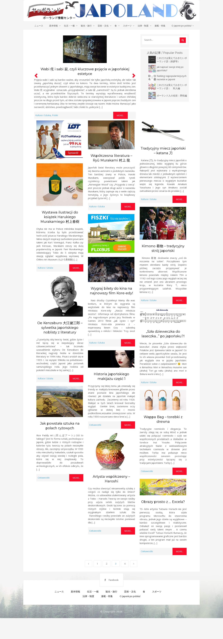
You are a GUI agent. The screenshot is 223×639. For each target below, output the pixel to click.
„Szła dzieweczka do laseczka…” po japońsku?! (163, 333)
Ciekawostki (95, 425)
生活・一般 (69, 25)
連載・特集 (160, 25)
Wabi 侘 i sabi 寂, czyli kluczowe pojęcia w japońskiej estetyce (85, 71)
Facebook (109, 581)
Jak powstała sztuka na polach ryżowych (60, 426)
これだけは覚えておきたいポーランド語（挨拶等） (172, 59)
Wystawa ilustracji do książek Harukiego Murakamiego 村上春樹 (59, 217)
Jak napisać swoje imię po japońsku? (170, 68)
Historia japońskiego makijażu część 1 (111, 376)
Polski (55, 115)
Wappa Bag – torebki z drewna (163, 419)
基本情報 (53, 25)
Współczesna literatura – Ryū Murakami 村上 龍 (111, 158)
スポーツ (127, 25)
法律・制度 (143, 25)
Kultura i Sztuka (43, 115)
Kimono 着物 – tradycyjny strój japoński (163, 248)
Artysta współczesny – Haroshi (111, 478)
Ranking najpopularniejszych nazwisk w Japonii (171, 77)
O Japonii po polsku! (182, 25)
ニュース (38, 25)
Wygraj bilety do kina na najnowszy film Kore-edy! (111, 291)
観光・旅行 (86, 25)
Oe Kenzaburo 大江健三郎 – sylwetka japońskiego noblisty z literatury (60, 328)
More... (120, 115)
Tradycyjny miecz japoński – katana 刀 (163, 150)
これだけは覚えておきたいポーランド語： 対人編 (172, 86)
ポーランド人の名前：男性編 (172, 95)
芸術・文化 (103, 25)
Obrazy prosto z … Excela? (163, 502)
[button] (35, 76)
